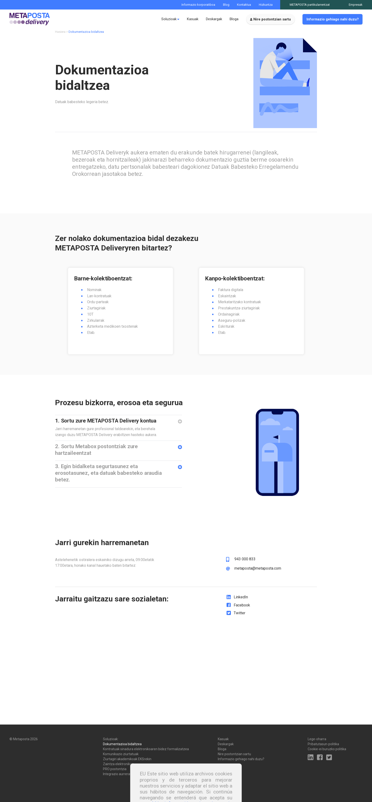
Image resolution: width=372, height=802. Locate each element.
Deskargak (214, 19)
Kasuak (192, 19)
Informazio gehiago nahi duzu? (333, 19)
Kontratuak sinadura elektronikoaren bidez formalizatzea (146, 749)
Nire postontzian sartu (272, 19)
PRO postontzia (114, 769)
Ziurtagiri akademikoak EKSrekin (127, 759)
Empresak (356, 4)
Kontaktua (244, 4)
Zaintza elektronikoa (118, 764)
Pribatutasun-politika (323, 744)
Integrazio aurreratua (119, 774)
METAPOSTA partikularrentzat (310, 4)
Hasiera (60, 35)
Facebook (242, 618)
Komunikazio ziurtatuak (121, 754)
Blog (226, 4)
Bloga (234, 19)
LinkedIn (241, 611)
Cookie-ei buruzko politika (327, 749)
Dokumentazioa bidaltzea (122, 744)
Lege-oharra (317, 739)
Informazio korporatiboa (198, 4)
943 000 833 (245, 573)
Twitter (239, 626)
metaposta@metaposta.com (257, 582)
